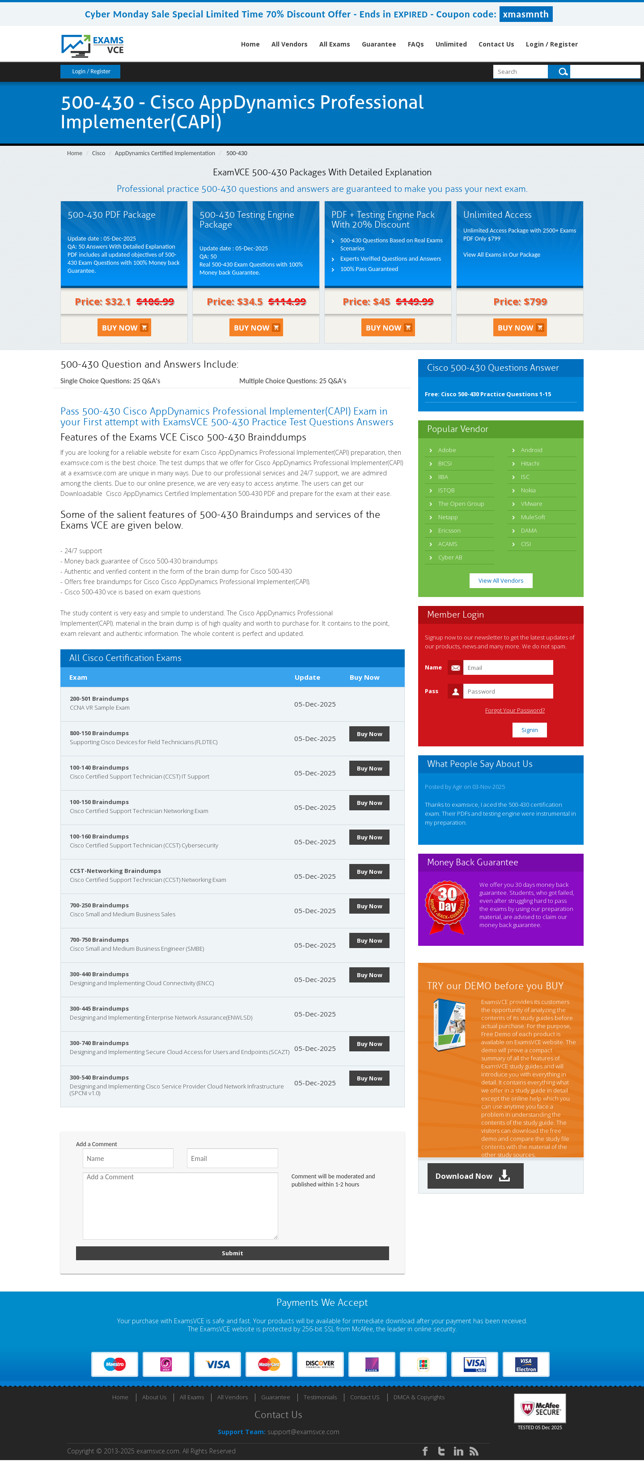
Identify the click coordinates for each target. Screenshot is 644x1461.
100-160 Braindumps (99, 836)
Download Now (476, 1176)
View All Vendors (501, 580)
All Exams (334, 44)
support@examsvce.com (303, 1432)
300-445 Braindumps (99, 1008)
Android (531, 450)
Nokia (528, 490)
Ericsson (449, 530)
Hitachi (530, 463)
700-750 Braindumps (99, 940)
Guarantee (379, 44)
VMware (531, 504)
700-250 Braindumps (99, 905)
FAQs (416, 44)
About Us (154, 1398)
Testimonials (320, 1398)
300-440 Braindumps (99, 974)
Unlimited (451, 44)
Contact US (365, 1398)
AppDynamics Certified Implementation (165, 153)
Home (250, 44)
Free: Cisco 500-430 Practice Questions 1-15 (488, 394)
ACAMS (448, 544)
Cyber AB (450, 557)
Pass (431, 691)
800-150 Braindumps (99, 733)
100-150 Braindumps (99, 802)
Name (433, 667)
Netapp (448, 517)
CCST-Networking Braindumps (115, 871)
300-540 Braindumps (99, 1077)
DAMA (529, 530)
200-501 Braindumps (99, 699)
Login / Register (552, 44)
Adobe (447, 450)
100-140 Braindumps (99, 767)
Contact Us (496, 44)
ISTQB (446, 490)
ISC (525, 477)
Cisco (98, 153)
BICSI (445, 463)
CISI (526, 544)
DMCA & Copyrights (419, 1398)
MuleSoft (533, 517)
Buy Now (371, 734)
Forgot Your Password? (538, 710)
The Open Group (461, 504)
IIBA (443, 477)
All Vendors (289, 44)
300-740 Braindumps (99, 1043)
